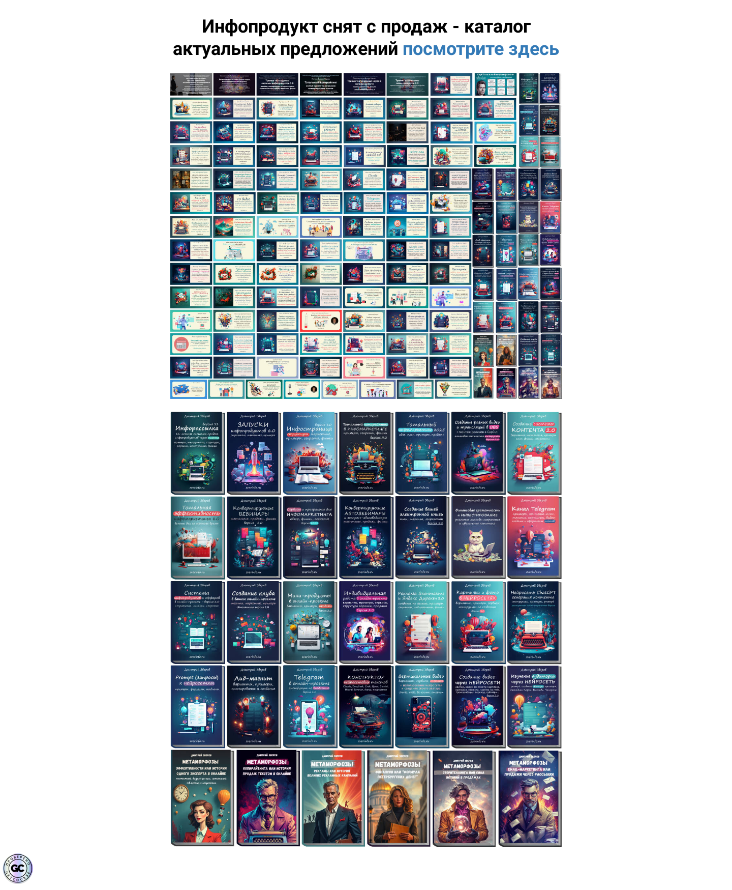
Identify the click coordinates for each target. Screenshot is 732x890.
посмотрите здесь (481, 49)
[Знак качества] (18, 868)
